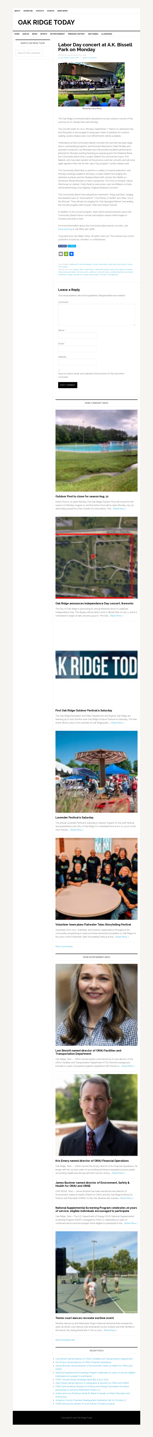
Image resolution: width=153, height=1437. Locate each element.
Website (62, 361)
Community (74, 269)
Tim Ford (103, 279)
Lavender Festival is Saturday (74, 821)
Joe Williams (82, 276)
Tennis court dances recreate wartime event (84, 1322)
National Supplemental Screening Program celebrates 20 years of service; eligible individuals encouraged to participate (96, 1213)
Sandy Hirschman (91, 279)
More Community (64, 951)
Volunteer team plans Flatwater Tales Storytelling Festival (93, 928)
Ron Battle (78, 279)
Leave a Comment (89, 62)
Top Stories (63, 271)
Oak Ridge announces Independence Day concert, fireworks (94, 607)
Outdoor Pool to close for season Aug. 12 (81, 500)
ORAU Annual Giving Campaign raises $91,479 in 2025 (81, 1384)
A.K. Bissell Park (77, 274)
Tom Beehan (113, 279)
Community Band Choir (104, 274)
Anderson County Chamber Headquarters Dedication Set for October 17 (90, 1404)
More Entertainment (65, 1344)
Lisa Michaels (103, 276)
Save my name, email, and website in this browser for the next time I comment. (91, 380)
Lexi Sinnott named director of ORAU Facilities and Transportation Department (88, 1056)
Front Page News (100, 269)
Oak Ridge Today (46, 24)
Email (61, 348)
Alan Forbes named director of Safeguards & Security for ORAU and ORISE (92, 1387)
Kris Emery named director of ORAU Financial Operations (92, 1165)
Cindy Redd (89, 274)
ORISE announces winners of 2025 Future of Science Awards (85, 1408)
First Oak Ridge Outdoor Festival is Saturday (83, 714)
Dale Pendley (120, 274)
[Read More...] (119, 513)
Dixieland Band (69, 276)
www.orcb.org (65, 233)
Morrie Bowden (117, 276)
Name (61, 334)
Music (130, 269)
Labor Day (93, 276)
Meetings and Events (118, 269)
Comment (63, 306)
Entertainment (85, 269)
